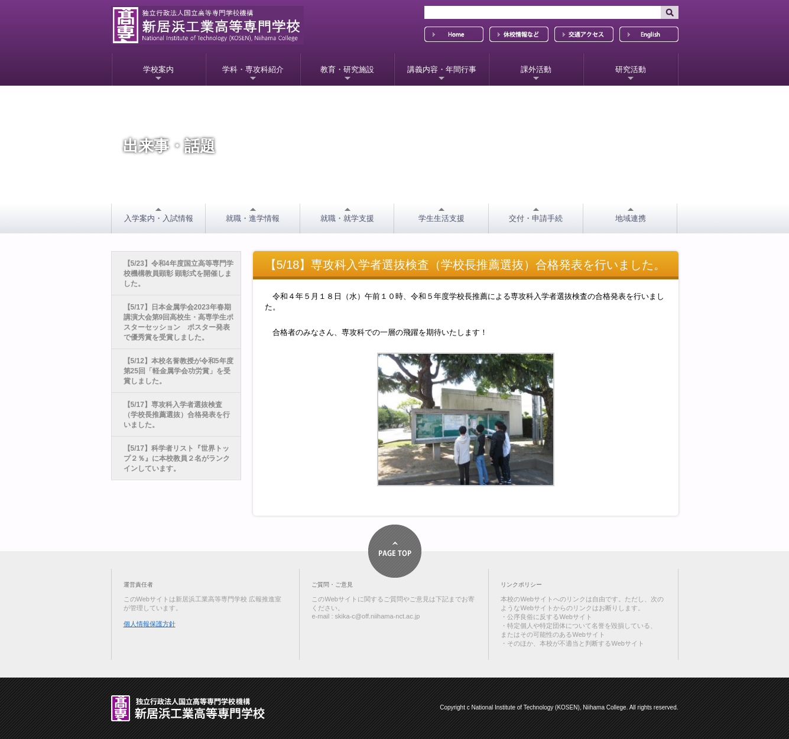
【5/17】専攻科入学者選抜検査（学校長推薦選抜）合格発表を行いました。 (177, 415)
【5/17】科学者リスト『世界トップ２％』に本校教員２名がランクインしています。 (177, 458)
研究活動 (630, 69)
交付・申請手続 (536, 218)
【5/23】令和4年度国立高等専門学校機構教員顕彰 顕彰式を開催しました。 (178, 273)
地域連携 (630, 218)
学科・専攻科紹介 (253, 69)
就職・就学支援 (347, 218)
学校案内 (158, 69)
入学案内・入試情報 (158, 218)
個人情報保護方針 (150, 623)
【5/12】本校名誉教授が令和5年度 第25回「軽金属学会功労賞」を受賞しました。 (178, 371)
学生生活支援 (441, 218)
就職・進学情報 (253, 218)
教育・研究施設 (347, 69)
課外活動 (536, 69)
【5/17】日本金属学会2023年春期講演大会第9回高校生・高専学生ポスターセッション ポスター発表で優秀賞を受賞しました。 (179, 322)
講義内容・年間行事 (441, 69)
